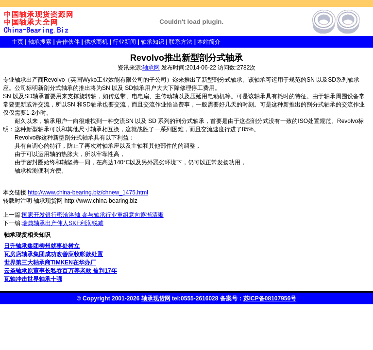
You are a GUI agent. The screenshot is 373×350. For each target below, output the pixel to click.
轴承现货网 (155, 298)
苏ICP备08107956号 (269, 298)
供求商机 (96, 41)
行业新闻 (124, 41)
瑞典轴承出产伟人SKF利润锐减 (62, 223)
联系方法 (180, 41)
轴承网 (151, 67)
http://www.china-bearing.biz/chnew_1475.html (88, 192)
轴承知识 (152, 41)
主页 (11, 41)
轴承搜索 (39, 41)
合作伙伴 (68, 41)
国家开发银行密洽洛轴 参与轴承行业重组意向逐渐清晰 (92, 214)
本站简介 (208, 41)
